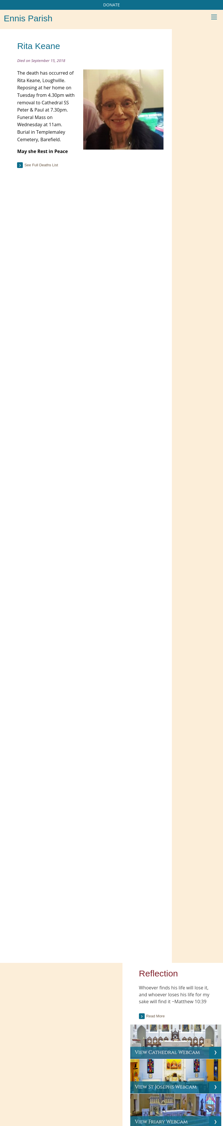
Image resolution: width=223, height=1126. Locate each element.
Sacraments (108, 1078)
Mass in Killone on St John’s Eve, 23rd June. (195, 740)
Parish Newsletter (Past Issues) (38, 1006)
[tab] (194, 243)
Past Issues (202, 226)
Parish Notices (23, 1017)
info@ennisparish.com (33, 1113)
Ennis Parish (28, 18)
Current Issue (204, 215)
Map (149, 1078)
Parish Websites (177, 1094)
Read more (191, 103)
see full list (203, 390)
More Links (96, 1021)
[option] (194, 715)
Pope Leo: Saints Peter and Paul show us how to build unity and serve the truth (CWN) (180, 990)
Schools (62, 1078)
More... (159, 1054)
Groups (82, 1078)
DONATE (111, 4)
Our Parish (37, 1078)
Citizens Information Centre (111, 997)
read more (188, 514)
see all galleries (192, 774)
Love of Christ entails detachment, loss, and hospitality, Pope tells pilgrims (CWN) (182, 1013)
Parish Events (23, 1029)
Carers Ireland (99, 985)
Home (15, 1078)
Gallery (132, 1078)
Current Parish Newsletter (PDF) (39, 994)
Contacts (169, 1078)
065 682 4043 (31, 1107)
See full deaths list (45, 187)
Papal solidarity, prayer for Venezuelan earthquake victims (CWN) (180, 1036)
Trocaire (94, 1009)
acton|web (154, 1100)
